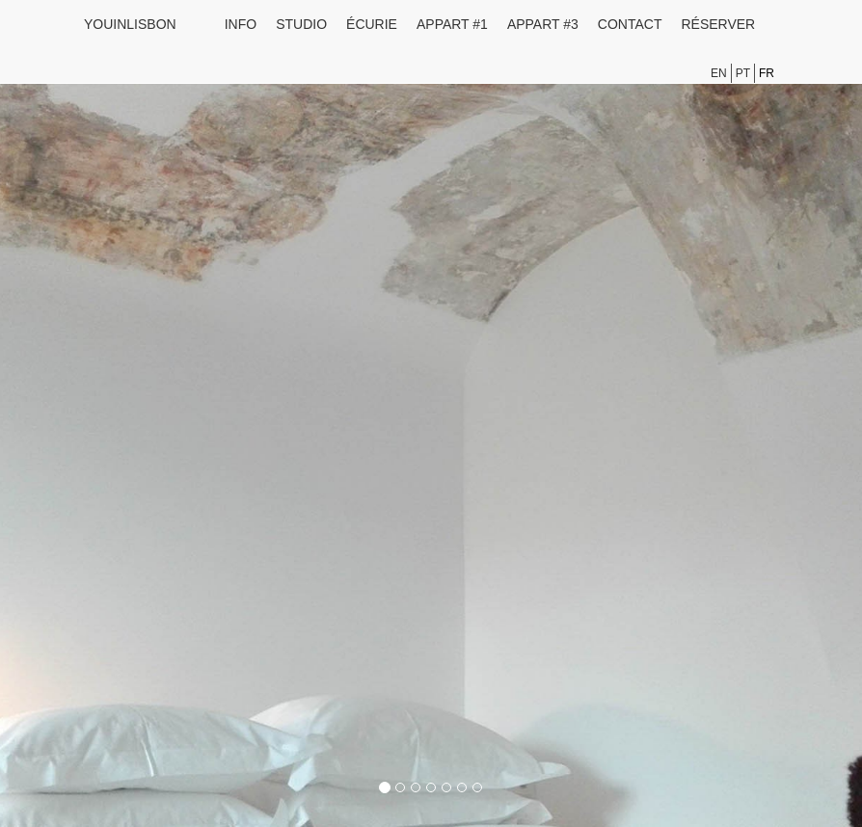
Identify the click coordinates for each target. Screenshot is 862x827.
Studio (301, 24)
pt (743, 73)
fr (766, 73)
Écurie (371, 24)
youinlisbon (130, 24)
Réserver (718, 24)
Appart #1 (452, 24)
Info (240, 24)
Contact (630, 24)
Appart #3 (543, 24)
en (719, 73)
